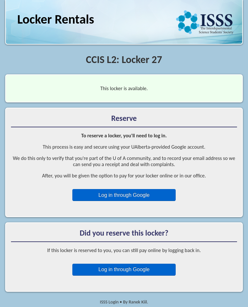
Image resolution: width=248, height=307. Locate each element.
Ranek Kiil (138, 302)
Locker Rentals (55, 19)
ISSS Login (109, 302)
